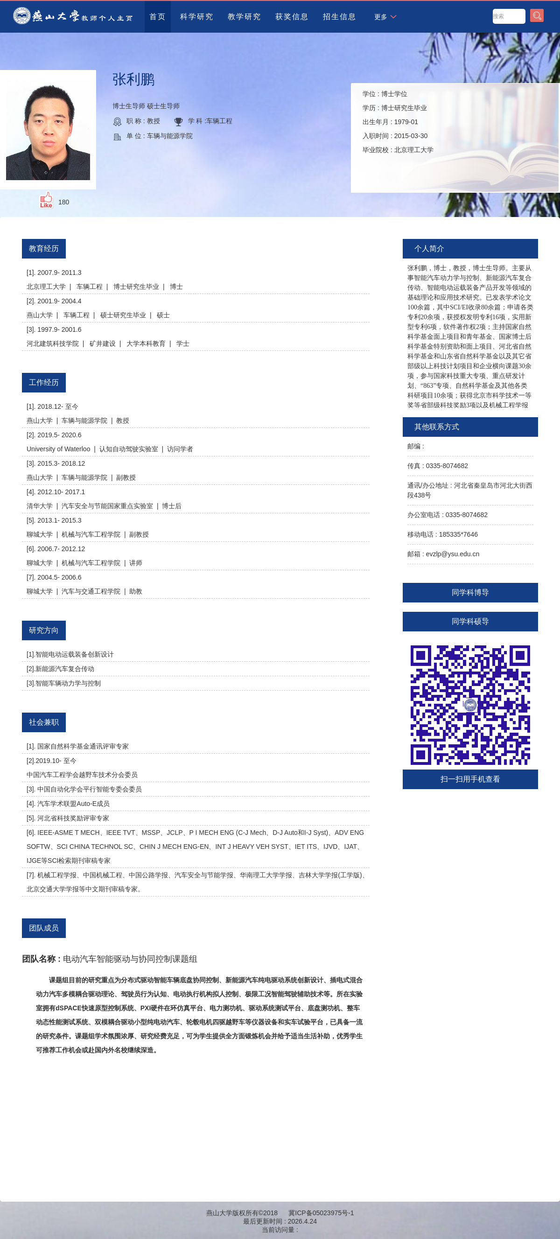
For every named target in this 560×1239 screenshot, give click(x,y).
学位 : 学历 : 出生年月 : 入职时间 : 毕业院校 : (398, 122)
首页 (157, 17)
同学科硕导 (470, 621)
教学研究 (244, 17)
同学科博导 (470, 592)
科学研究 (197, 17)
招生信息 (340, 17)
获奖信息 (292, 17)
